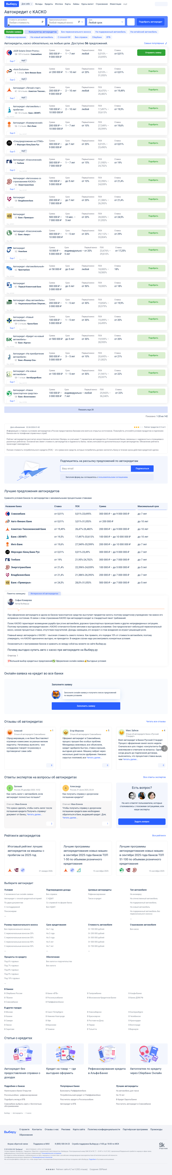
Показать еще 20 (86, 416)
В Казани (8, 1023)
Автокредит (19, 204)
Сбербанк (97, 37)
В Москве (8, 1018)
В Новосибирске (94, 1018)
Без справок (81, 37)
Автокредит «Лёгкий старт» (27, 91)
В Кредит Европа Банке (126, 1106)
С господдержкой (12, 913)
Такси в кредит (94, 905)
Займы (76, 4)
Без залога (51, 972)
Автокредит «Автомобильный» (28, 273)
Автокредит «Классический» (27, 166)
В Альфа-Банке (135, 1000)
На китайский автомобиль (143, 32)
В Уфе (48, 1027)
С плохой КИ (64, 37)
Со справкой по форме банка (59, 909)
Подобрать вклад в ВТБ (14, 1106)
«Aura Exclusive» (21, 71)
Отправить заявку (151, 52)
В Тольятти (92, 1036)
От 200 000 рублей (96, 940)
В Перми (91, 1031)
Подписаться (142, 475)
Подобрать (151, 72)
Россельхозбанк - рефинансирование (20, 1101)
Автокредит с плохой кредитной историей (23, 905)
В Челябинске (134, 1023)
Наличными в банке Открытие (17, 1097)
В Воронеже (51, 1031)
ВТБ (108, 37)
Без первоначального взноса (76, 32)
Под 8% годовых (11, 976)
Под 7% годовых (11, 972)
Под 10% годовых (12, 985)
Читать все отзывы (157, 728)
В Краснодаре (134, 1027)
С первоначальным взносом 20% (19, 940)
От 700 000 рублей (96, 953)
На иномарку (135, 901)
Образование (26, 1135)
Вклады (39, 4)
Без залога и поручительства (59, 968)
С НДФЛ (49, 905)
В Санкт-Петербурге (54, 1018)
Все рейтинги (160, 842)
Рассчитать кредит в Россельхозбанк (76, 1106)
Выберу (7, 1120)
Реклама (65, 1130)
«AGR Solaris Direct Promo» (26, 51)
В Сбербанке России (13, 1000)
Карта (76, 1130)
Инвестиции (115, 4)
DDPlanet (103, 1170)
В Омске (8, 1031)
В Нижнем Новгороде (55, 1023)
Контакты (37, 1130)
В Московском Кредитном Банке (101, 1004)
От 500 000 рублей (96, 948)
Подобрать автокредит (150, 22)
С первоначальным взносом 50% (19, 953)
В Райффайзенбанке (55, 1008)
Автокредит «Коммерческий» (28, 127)
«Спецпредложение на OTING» (28, 146)
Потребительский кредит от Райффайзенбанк (80, 1101)
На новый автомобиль (42, 37)
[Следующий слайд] (164, 755)
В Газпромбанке (94, 1000)
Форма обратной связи (16, 1145)
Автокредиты (18, 1120)
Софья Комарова (20, 608)
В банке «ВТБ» (52, 1000)
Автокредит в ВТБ (68, 1110)
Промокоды (156, 1130)
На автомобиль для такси (127, 1097)
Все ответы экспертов (155, 783)
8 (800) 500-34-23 (61, 1145)
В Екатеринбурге (135, 1018)
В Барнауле (133, 1036)
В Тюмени (50, 1036)
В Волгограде (134, 1031)
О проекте (24, 1130)
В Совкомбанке (11, 1008)
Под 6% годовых (11, 968)
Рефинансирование (16, 37)
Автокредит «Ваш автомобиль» (28, 306)
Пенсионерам (10, 918)
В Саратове (9, 1036)
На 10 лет (120, 1101)
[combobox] (81, 21)
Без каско (134, 935)
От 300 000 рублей (96, 944)
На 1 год (49, 935)
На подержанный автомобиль (110, 32)
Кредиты (49, 4)
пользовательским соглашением (113, 484)
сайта (82, 1130)
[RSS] (27, 1170)
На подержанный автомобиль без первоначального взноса (145, 919)
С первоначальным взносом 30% (19, 944)
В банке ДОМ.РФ (135, 1004)
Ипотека (59, 4)
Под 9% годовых (11, 980)
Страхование (102, 4)
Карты (68, 4)
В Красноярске (93, 1023)
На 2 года (50, 940)
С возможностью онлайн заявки (18, 901)
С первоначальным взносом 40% (19, 948)
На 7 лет (50, 953)
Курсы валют (87, 4)
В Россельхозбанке (54, 1004)
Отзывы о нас (52, 1130)
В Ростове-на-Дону (95, 1027)
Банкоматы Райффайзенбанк (73, 1097)
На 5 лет (50, 948)
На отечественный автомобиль (144, 905)
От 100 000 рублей (96, 935)
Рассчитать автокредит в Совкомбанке (133, 1110)
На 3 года (50, 944)
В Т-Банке (8, 1004)
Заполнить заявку (86, 712)
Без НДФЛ (50, 913)
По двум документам (13, 909)
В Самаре (8, 1027)
